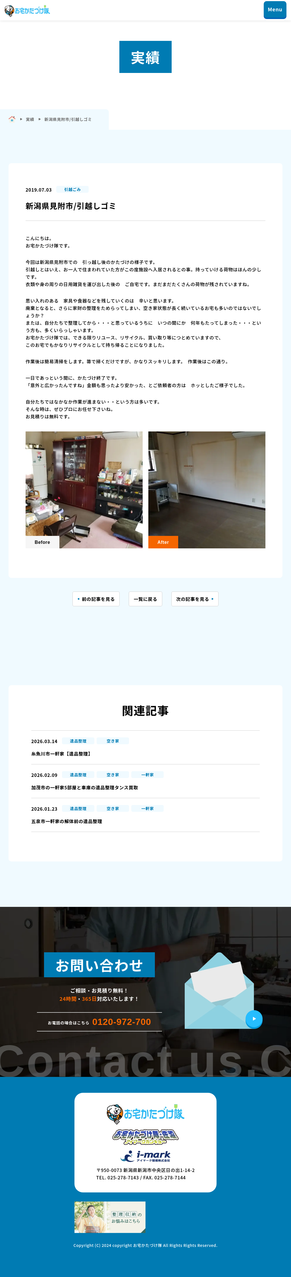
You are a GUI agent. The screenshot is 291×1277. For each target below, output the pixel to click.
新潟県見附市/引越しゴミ (68, 119)
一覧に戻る (145, 598)
